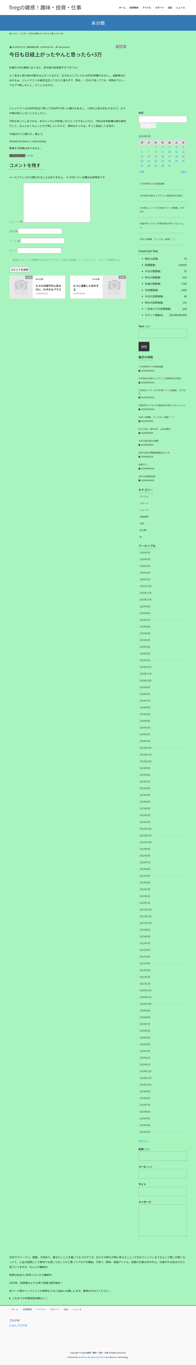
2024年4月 (145, 720)
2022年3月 (145, 889)
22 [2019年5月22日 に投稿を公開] (156, 161)
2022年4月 (145, 882)
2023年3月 (145, 808)
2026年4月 (145, 559)
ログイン (144, 1141)
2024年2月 (145, 734)
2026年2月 (145, 572)
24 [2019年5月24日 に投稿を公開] (169, 161)
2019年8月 (145, 1098)
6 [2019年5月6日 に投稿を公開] (142, 151)
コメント (16, 221)
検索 (141, 113)
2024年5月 (145, 714)
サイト (13, 251)
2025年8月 (145, 613)
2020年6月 (145, 1030)
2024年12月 (146, 666)
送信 (144, 346)
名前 (13, 231)
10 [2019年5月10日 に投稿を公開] (169, 151)
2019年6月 (145, 1111)
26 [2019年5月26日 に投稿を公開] (183, 161)
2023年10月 (146, 761)
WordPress (83, 1357)
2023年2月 (145, 815)
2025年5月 (145, 633)
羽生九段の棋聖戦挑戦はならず (154, 452)
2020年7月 (145, 1024)
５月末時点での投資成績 (152, 183)
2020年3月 (145, 1051)
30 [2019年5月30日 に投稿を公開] (162, 165)
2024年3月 (145, 727)
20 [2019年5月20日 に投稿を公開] (142, 161)
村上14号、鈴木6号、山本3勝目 (154, 429)
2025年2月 (145, 653)
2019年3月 (145, 1131)
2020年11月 (146, 997)
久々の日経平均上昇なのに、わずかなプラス (48, 287)
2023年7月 (145, 781)
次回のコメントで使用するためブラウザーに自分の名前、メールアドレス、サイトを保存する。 (67, 260)
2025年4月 (145, 640)
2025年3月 (145, 646)
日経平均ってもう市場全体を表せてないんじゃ (162, 225)
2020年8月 (145, 1017)
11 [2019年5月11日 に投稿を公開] (176, 151)
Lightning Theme (97, 1357)
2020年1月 (145, 1064)
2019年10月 (146, 1084)
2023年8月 (145, 774)
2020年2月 (145, 1057)
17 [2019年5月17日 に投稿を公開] (169, 156)
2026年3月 (145, 566)
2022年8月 (145, 855)
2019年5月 (145, 1118)
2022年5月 (145, 875)
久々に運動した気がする (86, 287)
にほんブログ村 (18, 1325)
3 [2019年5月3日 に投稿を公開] (169, 147)
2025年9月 (145, 606)
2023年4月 (145, 801)
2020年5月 (145, 1037)
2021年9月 (145, 929)
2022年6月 (145, 869)
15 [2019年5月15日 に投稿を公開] (156, 156)
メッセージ (145, 1202)
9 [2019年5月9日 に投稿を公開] (162, 151)
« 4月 (141, 172)
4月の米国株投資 (147, 476)
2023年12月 (146, 747)
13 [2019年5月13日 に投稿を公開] (142, 156)
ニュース (144, 509)
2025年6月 (145, 626)
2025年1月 (145, 660)
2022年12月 (146, 828)
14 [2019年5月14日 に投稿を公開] (149, 156)
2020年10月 (146, 1003)
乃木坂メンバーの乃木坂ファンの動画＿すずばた (162, 209)
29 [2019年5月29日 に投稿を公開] (156, 165)
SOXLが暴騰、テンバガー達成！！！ (158, 239)
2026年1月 (145, 579)
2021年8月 (145, 936)
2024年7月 (145, 700)
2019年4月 (145, 1125)
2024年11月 (146, 673)
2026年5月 (145, 552)
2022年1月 (145, 902)
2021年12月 (146, 909)
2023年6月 (145, 788)
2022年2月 (145, 896)
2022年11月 (146, 835)
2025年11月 (146, 592)
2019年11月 (146, 1077)
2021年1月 (145, 983)
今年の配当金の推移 (149, 440)
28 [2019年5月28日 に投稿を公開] (149, 165)
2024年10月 (146, 680)
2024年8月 (145, 694)
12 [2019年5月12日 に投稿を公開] (183, 151)
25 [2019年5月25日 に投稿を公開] (176, 161)
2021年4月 (145, 963)
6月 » (184, 172)
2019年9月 (145, 1091)
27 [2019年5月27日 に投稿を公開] (142, 165)
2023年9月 (145, 768)
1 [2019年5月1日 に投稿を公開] (155, 147)
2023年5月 (145, 795)
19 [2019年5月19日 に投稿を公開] (183, 156)
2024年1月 (145, 741)
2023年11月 (146, 754)
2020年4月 (145, 1044)
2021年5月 (145, 956)
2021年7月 (145, 943)
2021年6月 (145, 949)
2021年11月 (146, 916)
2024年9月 (145, 687)
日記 (142, 523)
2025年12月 (146, 586)
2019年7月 (145, 1104)
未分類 (121, 46)
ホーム (15, 1309)
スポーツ (144, 503)
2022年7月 (145, 862)
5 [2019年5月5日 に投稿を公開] (183, 147)
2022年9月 (145, 848)
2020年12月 (146, 990)
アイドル (144, 496)
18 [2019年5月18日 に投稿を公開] (176, 156)
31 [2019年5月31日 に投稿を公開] (169, 165)
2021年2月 (145, 976)
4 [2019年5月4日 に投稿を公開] (176, 147)
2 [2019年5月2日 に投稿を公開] (162, 147)
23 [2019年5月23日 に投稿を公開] (162, 161)
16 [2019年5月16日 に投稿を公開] (162, 156)
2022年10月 (146, 842)
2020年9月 (145, 1010)
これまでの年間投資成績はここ (30, 1298)
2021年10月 (146, 923)
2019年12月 (146, 1071)
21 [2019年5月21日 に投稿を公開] (149, 161)
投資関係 (144, 516)
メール (14, 241)
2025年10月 (146, 599)
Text (144, 326)
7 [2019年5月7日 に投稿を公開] (149, 151)
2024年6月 (145, 707)
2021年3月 (145, 970)
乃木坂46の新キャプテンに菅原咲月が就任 (161, 195)
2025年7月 (145, 619)
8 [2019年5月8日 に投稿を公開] (155, 151)
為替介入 (143, 464)
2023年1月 (145, 822)
